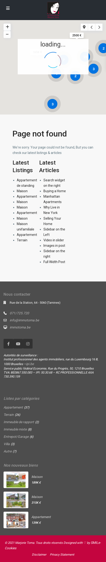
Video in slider (53, 240)
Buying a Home (54, 191)
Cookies (10, 548)
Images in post (54, 245)
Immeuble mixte (15, 429)
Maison (22, 191)
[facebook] (8, 344)
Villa (7, 444)
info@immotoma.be (24, 320)
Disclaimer (39, 554)
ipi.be (30, 364)
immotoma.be (20, 327)
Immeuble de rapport (19, 422)
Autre (8, 451)
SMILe (95, 543)
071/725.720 (19, 313)
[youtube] (18, 344)
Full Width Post (54, 262)
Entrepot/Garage (16, 437)
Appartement (27, 196)
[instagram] (28, 344)
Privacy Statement (62, 554)
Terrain (22, 240)
